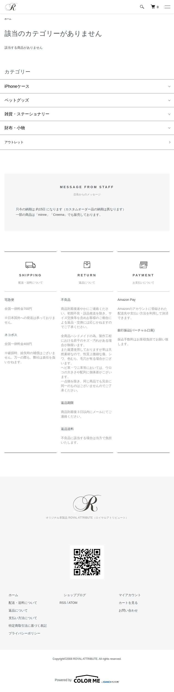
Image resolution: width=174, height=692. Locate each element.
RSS (63, 605)
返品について (14, 612)
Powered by (87, 681)
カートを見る (123, 605)
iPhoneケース (17, 87)
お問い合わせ (123, 612)
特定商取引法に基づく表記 (24, 628)
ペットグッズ (17, 101)
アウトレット (17, 143)
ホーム (9, 19)
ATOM (72, 605)
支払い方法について (19, 620)
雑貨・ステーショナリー (27, 115)
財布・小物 (15, 128)
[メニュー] (167, 7)
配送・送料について (19, 605)
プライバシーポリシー (20, 635)
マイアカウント (125, 597)
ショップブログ (71, 597)
